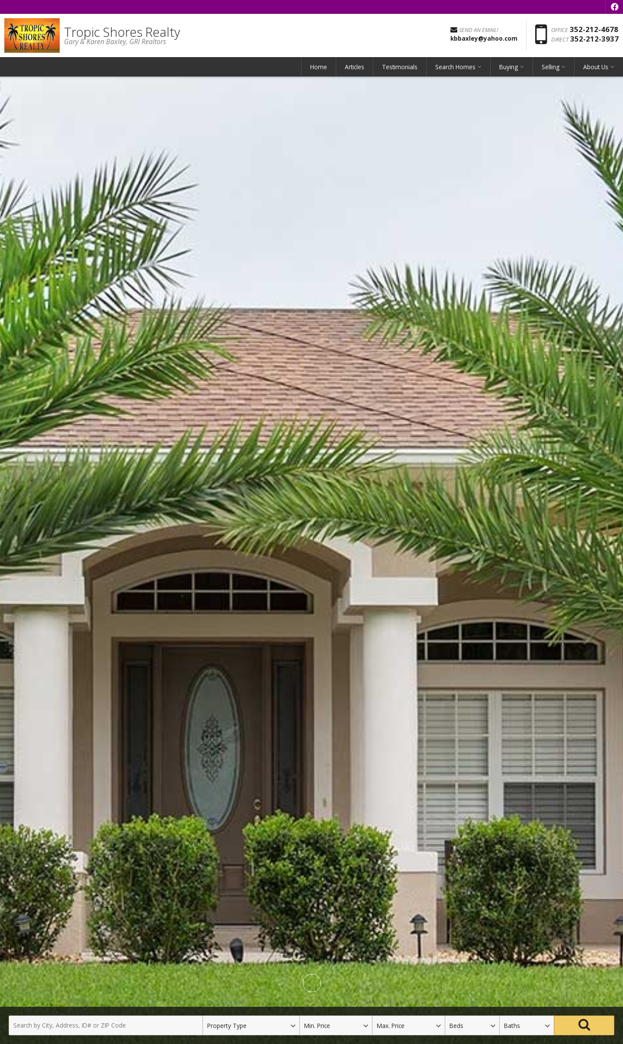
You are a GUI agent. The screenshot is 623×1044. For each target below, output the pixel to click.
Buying (508, 67)
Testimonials (399, 67)
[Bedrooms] (472, 1025)
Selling (550, 67)
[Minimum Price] (335, 1025)
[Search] (584, 1025)
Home (318, 67)
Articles (354, 67)
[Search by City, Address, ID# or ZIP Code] (105, 1025)
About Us (595, 67)
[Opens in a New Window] (614, 7)
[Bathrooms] (526, 1025)
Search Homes (455, 67)
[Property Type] (250, 1025)
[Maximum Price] (408, 1025)
